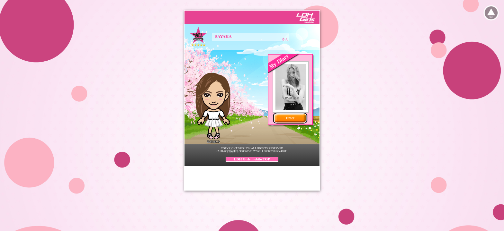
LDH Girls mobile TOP (252, 159)
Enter (290, 118)
